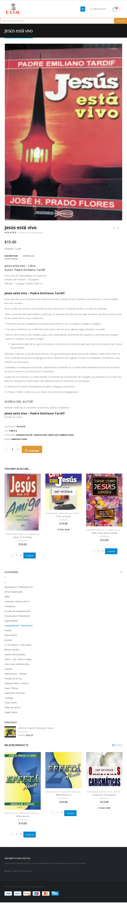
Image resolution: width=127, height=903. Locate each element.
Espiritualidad (11, 534)
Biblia (7, 597)
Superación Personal (15, 693)
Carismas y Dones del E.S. (96, 530)
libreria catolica (12, 650)
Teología (9, 698)
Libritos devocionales (15, 655)
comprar (33, 450)
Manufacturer (19, 439)
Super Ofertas (11, 688)
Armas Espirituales (14, 592)
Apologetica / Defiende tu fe (19, 587)
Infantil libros (11, 635)
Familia (8, 631)
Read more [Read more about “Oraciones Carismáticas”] (106, 808)
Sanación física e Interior (17, 684)
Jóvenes (8, 640)
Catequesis (10, 606)
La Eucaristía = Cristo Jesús (18, 645)
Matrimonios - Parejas (16, 674)
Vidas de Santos (12, 708)
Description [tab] (11, 256)
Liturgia (8, 669)
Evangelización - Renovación (31, 435)
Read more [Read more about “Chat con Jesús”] (65, 529)
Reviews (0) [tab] (28, 256)
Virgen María (11, 712)
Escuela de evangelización (17, 611)
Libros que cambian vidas (61, 435)
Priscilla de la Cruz (13, 679)
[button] (113, 745)
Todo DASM (11, 703)
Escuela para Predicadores (17, 616)
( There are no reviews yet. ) (31, 232)
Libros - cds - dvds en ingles (18, 659)
